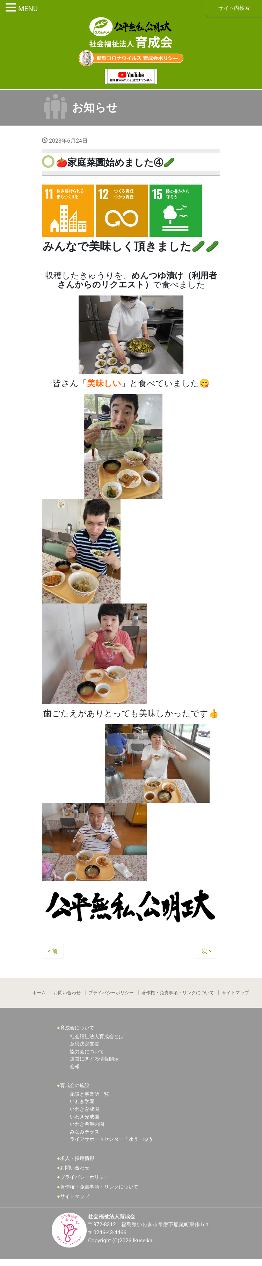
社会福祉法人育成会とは (97, 1043)
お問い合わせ (66, 998)
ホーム (38, 998)
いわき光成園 (84, 1123)
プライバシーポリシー (111, 998)
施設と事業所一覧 (89, 1101)
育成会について (77, 1034)
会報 (75, 1073)
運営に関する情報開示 (94, 1066)
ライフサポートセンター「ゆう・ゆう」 (114, 1146)
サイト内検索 (234, 8)
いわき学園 (82, 1108)
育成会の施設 (74, 1092)
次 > (206, 955)
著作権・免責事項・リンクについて (178, 998)
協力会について (87, 1058)
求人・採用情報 (77, 1165)
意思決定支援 (84, 1051)
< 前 (53, 955)
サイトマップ (236, 998)
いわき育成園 (84, 1116)
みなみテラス (84, 1138)
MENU (28, 9)
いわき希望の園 (87, 1131)
